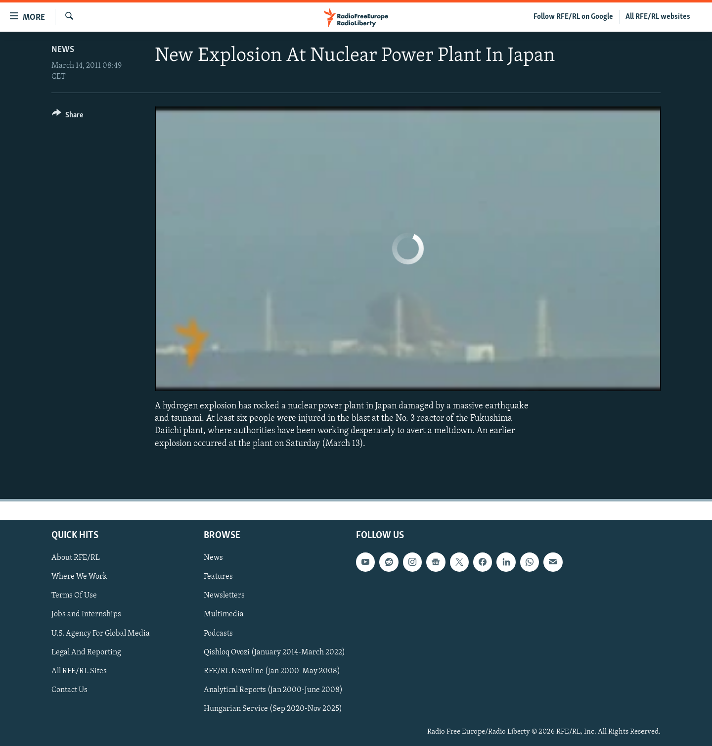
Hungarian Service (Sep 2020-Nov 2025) (273, 708)
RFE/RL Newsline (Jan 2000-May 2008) (272, 671)
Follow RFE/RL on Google (573, 17)
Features (218, 577)
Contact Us (69, 690)
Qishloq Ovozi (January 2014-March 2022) (274, 652)
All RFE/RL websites (657, 17)
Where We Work (79, 577)
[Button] (67, 116)
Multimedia (224, 614)
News (62, 49)
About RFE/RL (75, 558)
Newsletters (224, 595)
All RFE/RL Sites (79, 671)
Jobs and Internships (86, 614)
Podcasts (218, 633)
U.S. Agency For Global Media (100, 633)
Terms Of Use (74, 595)
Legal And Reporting (86, 652)
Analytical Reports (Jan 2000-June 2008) (273, 690)
